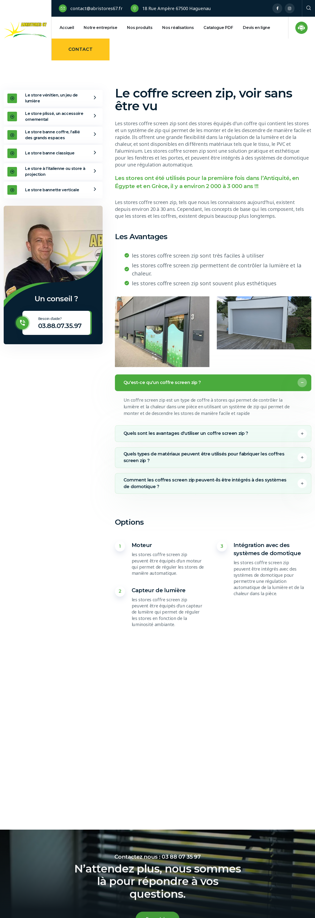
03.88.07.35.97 (60, 326)
